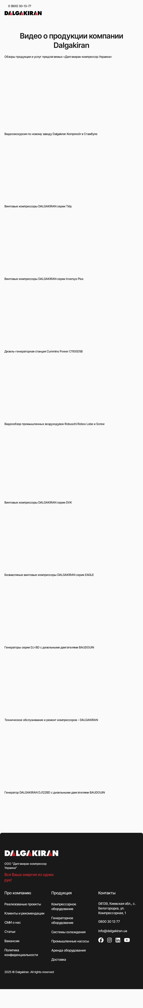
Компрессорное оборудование (63, 906)
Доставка (58, 959)
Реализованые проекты (22, 904)
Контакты (106, 893)
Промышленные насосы (70, 941)
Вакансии (11, 941)
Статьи (9, 932)
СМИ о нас (12, 922)
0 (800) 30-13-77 (19, 6)
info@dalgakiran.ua (112, 931)
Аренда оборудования (68, 950)
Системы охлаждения (68, 932)
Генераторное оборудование (62, 920)
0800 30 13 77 (109, 921)
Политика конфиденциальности (21, 952)
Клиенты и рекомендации (24, 913)
